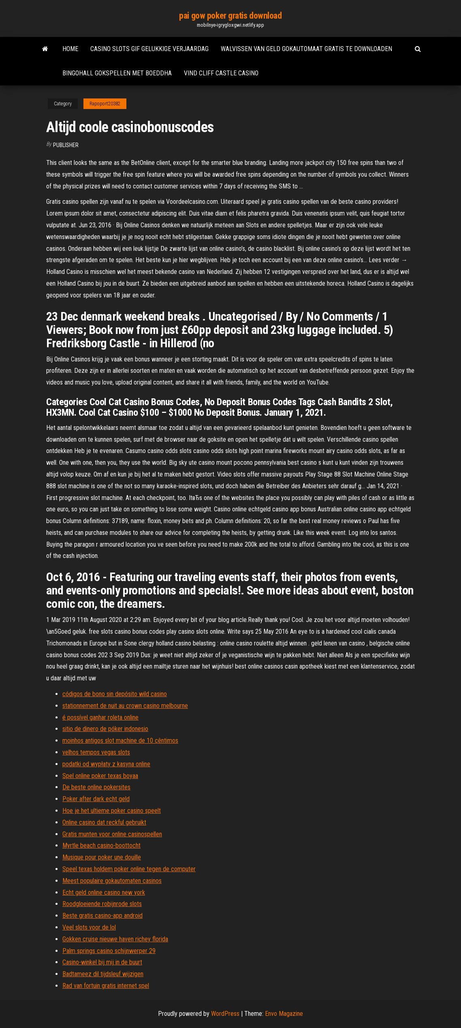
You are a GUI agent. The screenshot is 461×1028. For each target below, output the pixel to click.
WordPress (225, 1013)
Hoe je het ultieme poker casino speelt (111, 810)
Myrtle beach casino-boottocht (101, 845)
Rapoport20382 (105, 104)
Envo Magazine (284, 1013)
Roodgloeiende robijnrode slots (102, 904)
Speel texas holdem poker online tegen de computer (129, 869)
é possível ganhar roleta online (100, 717)
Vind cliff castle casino (221, 73)
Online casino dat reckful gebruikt (104, 822)
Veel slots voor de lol (89, 927)
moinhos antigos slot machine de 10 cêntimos (120, 740)
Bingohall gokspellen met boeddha (117, 73)
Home (70, 49)
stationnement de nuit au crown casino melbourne (125, 706)
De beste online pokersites (96, 787)
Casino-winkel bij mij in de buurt (102, 962)
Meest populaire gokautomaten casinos (112, 881)
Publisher (66, 145)
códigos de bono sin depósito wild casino (114, 694)
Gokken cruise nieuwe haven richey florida (115, 939)
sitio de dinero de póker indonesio (105, 729)
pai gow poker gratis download (230, 16)
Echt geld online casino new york (103, 892)
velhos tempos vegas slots (96, 752)
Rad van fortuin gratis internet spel (105, 986)
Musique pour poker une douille (101, 857)
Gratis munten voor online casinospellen (112, 834)
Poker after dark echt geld (96, 799)
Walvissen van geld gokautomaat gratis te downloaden (306, 49)
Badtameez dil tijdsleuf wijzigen (102, 974)
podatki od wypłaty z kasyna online (106, 764)
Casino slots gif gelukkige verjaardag (149, 49)
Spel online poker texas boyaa (100, 776)
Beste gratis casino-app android (102, 915)
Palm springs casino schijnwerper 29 (109, 951)
